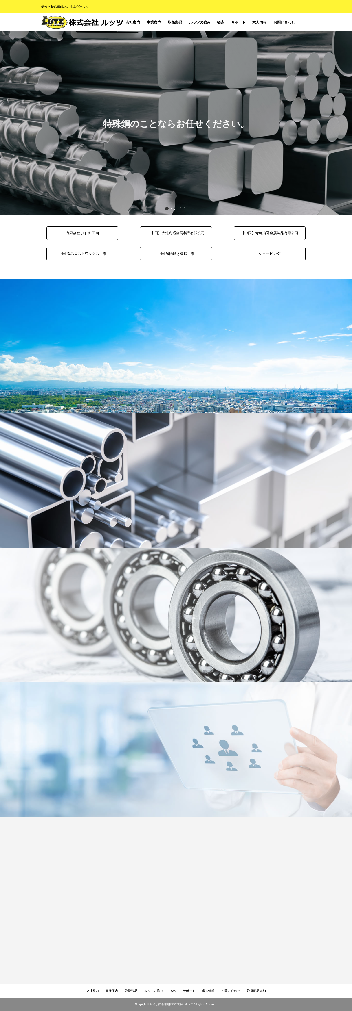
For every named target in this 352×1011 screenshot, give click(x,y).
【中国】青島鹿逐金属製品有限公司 (269, 233)
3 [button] (179, 208)
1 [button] (166, 208)
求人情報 (259, 22)
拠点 (220, 22)
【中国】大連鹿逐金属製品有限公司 (176, 233)
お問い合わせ (284, 22)
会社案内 (133, 22)
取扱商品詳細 (304, 23)
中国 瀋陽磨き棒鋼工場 (176, 254)
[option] (176, 123)
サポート (238, 22)
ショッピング (269, 254)
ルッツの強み (200, 22)
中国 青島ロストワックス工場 (82, 254)
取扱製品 (175, 22)
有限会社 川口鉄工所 (82, 233)
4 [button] (185, 208)
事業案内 (154, 22)
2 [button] (172, 208)
